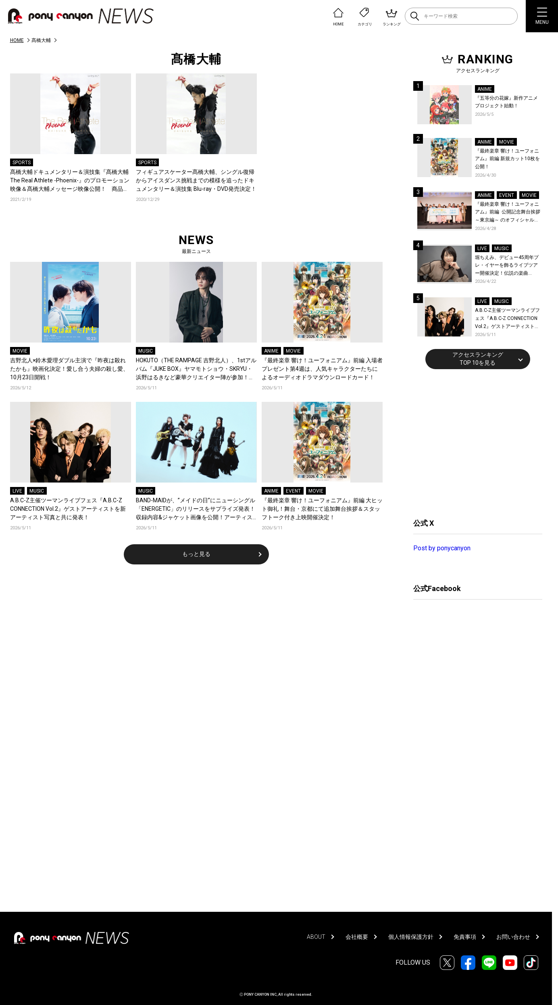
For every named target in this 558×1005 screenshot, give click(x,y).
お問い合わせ (513, 937)
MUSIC (145, 351)
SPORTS (21, 162)
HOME (17, 40)
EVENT (293, 491)
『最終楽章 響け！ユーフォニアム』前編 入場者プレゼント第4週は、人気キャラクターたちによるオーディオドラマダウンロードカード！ (322, 368)
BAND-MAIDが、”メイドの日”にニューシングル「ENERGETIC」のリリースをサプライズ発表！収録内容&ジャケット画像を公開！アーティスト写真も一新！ (195, 509)
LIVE (17, 491)
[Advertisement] (473, 442)
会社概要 (357, 937)
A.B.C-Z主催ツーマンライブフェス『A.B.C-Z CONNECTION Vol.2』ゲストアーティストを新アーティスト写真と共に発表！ (68, 508)
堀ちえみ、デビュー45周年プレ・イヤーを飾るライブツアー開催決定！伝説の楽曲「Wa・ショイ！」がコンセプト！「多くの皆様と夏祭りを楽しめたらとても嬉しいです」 (507, 266)
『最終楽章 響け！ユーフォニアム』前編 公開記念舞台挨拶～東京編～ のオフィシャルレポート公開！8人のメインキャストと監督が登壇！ (508, 212)
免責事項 (465, 937)
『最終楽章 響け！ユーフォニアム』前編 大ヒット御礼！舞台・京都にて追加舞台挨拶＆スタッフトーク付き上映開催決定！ (322, 508)
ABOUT (316, 937)
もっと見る (196, 554)
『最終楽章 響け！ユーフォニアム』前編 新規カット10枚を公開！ (507, 158)
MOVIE (19, 351)
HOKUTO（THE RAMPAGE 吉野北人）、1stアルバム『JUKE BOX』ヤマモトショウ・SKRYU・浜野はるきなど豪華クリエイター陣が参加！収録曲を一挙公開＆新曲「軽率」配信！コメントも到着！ (196, 369)
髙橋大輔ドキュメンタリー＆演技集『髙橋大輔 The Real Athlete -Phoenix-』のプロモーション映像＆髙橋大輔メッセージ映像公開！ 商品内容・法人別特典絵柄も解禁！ (69, 181)
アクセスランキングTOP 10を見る (477, 358)
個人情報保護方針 (410, 937)
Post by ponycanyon (442, 548)
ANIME (271, 351)
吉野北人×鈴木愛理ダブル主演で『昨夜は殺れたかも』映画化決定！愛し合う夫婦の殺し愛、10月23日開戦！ (69, 368)
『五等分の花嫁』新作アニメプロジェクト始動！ (506, 102)
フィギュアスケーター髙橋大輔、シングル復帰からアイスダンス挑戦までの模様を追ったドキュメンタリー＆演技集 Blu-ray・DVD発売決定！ (196, 180)
